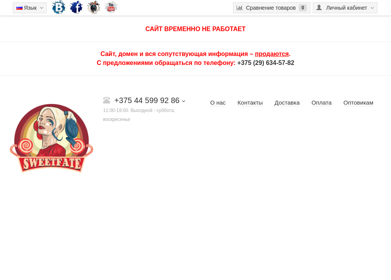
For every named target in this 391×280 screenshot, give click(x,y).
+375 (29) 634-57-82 (265, 63)
